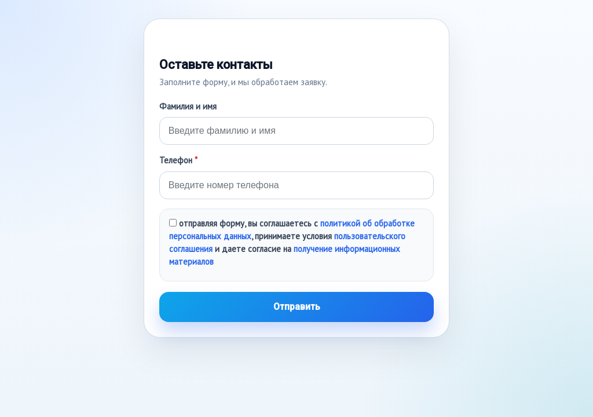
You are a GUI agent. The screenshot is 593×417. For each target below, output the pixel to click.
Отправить (296, 306)
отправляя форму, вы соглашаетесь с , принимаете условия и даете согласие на (292, 242)
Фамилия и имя (188, 106)
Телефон (178, 160)
